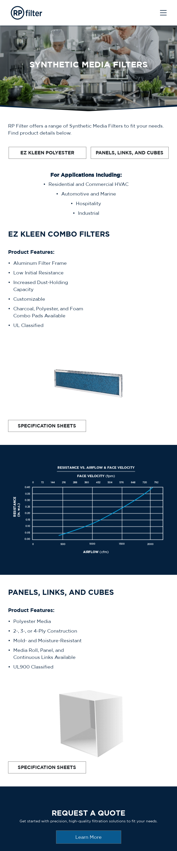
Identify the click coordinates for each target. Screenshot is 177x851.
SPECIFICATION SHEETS (47, 425)
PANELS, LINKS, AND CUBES (129, 152)
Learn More (88, 837)
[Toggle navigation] (163, 13)
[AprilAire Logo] (26, 12)
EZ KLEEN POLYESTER (47, 152)
